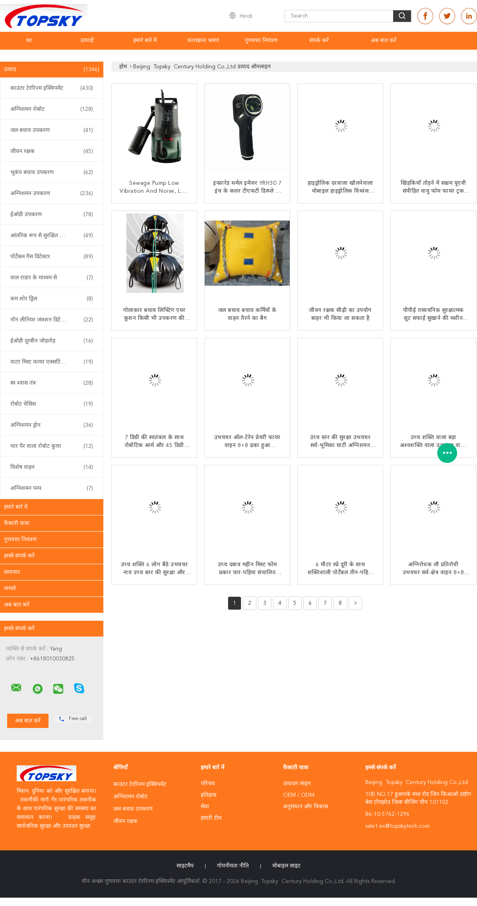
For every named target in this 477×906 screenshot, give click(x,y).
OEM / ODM (298, 795)
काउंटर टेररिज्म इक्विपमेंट (51, 88)
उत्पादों (87, 40)
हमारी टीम (211, 818)
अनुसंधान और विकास (305, 806)
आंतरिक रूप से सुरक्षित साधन (51, 236)
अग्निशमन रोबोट (51, 109)
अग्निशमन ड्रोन (51, 425)
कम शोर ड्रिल (51, 299)
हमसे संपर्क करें (19, 556)
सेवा (205, 806)
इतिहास (208, 795)
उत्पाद (51, 69)
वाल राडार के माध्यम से (51, 278)
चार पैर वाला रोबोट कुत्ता (51, 446)
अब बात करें (383, 40)
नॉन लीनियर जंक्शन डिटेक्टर (51, 320)
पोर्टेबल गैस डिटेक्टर (51, 257)
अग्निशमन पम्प (51, 488)
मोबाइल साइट (286, 866)
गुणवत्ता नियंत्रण (261, 40)
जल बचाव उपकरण (51, 130)
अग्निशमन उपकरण (51, 193)
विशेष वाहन (51, 467)
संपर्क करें (319, 40)
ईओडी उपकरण (51, 215)
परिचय (208, 783)
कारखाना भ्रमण (203, 40)
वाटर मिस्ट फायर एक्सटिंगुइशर (51, 362)
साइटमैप (185, 866)
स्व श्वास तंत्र (51, 383)
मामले (10, 588)
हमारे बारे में (145, 40)
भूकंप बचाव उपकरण (51, 172)
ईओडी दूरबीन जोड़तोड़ (51, 341)
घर (29, 40)
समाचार (12, 572)
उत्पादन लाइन (297, 783)
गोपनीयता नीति (233, 866)
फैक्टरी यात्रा (16, 523)
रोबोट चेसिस (51, 404)
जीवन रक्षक (51, 151)
